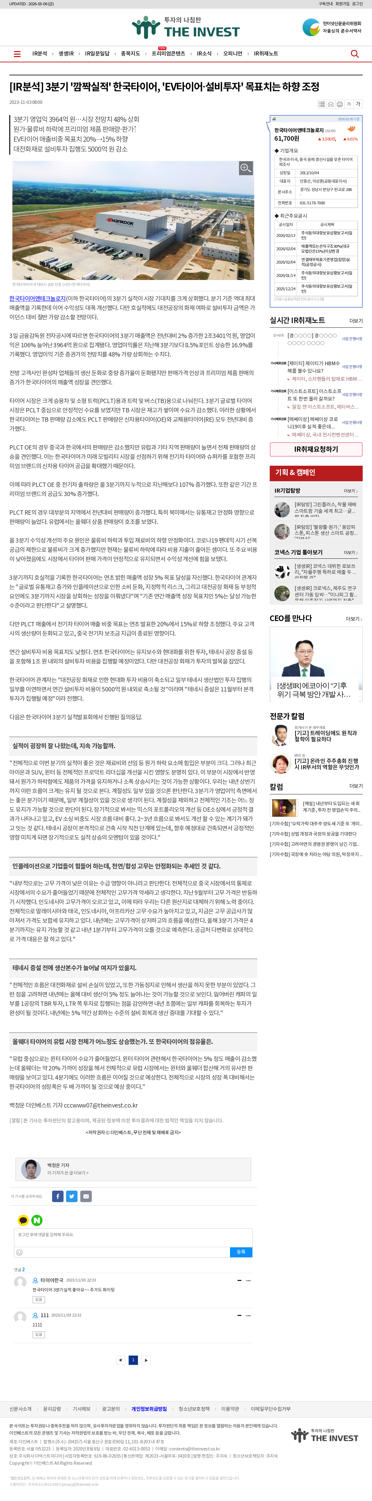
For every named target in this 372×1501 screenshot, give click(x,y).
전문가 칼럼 (287, 716)
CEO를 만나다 (291, 618)
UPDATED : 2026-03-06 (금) (31, 4)
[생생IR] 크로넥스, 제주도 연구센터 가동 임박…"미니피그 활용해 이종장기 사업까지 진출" (325, 593)
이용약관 (230, 1409)
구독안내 (326, 4)
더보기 (356, 321)
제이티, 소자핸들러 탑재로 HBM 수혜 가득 (327, 379)
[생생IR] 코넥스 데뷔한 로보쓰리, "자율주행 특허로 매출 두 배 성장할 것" (325, 571)
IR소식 (204, 54)
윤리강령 (52, 1409)
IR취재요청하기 (316, 450)
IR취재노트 (266, 54)
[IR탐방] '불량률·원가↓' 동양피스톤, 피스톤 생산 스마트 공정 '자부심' (324, 532)
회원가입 (342, 4)
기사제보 (81, 1409)
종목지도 (130, 54)
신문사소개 (20, 1409)
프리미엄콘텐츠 (168, 54)
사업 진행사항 (352, 339)
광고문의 (111, 1409)
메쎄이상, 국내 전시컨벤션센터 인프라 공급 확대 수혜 (327, 435)
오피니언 (232, 54)
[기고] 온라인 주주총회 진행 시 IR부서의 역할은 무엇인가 (326, 764)
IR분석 (39, 54)
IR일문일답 (97, 54)
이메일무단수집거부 (270, 1409)
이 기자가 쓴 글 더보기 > (68, 1173)
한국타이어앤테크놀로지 (37, 298)
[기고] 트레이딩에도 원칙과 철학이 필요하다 (325, 736)
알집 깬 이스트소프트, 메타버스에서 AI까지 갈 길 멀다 (327, 407)
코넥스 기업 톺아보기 (298, 552)
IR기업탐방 (287, 490)
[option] (316, 344)
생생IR (66, 54)
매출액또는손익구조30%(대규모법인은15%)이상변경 (325, 249)
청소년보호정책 (194, 1409)
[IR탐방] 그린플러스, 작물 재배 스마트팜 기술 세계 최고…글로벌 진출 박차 (325, 509)
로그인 (357, 4)
